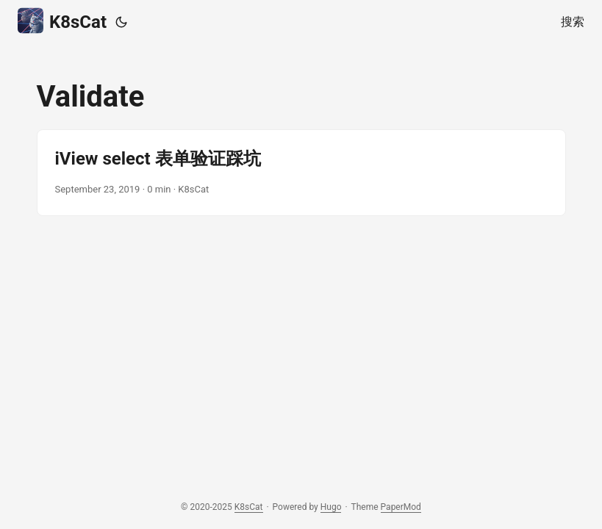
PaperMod (401, 507)
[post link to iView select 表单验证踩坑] (301, 172)
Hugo (331, 507)
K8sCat (62, 21)
